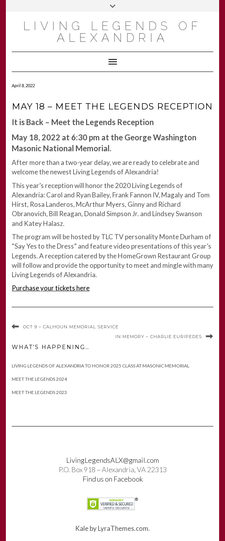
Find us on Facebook (113, 479)
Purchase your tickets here (51, 288)
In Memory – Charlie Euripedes (158, 336)
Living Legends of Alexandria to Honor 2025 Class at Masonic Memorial (100, 366)
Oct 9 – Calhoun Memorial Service (71, 327)
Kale (81, 528)
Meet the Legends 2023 (39, 392)
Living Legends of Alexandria (112, 32)
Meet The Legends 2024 (39, 379)
